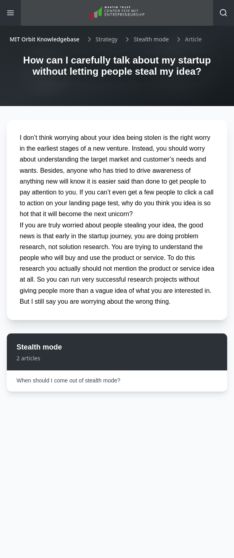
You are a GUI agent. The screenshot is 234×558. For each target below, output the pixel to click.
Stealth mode (151, 39)
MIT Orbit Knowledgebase (45, 39)
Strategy (107, 39)
